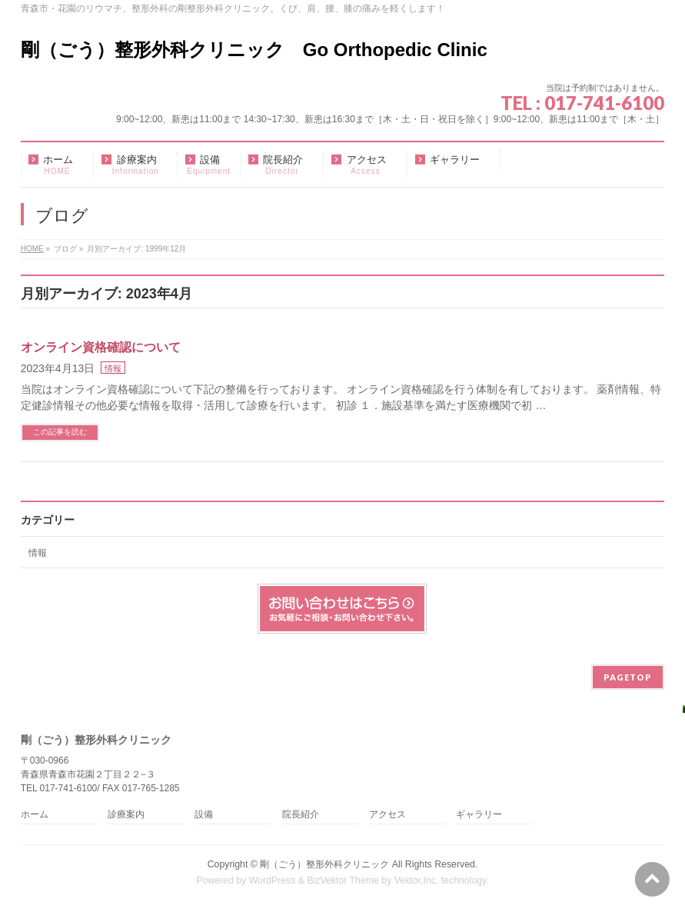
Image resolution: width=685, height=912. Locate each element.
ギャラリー (479, 815)
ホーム (34, 815)
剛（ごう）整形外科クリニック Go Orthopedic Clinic (254, 49)
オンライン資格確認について (101, 347)
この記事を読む (60, 432)
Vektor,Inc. (416, 880)
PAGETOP (628, 677)
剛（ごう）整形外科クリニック (324, 864)
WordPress (272, 880)
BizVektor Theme (343, 880)
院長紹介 (300, 815)
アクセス (387, 815)
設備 (204, 815)
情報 (113, 368)
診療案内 (126, 815)
